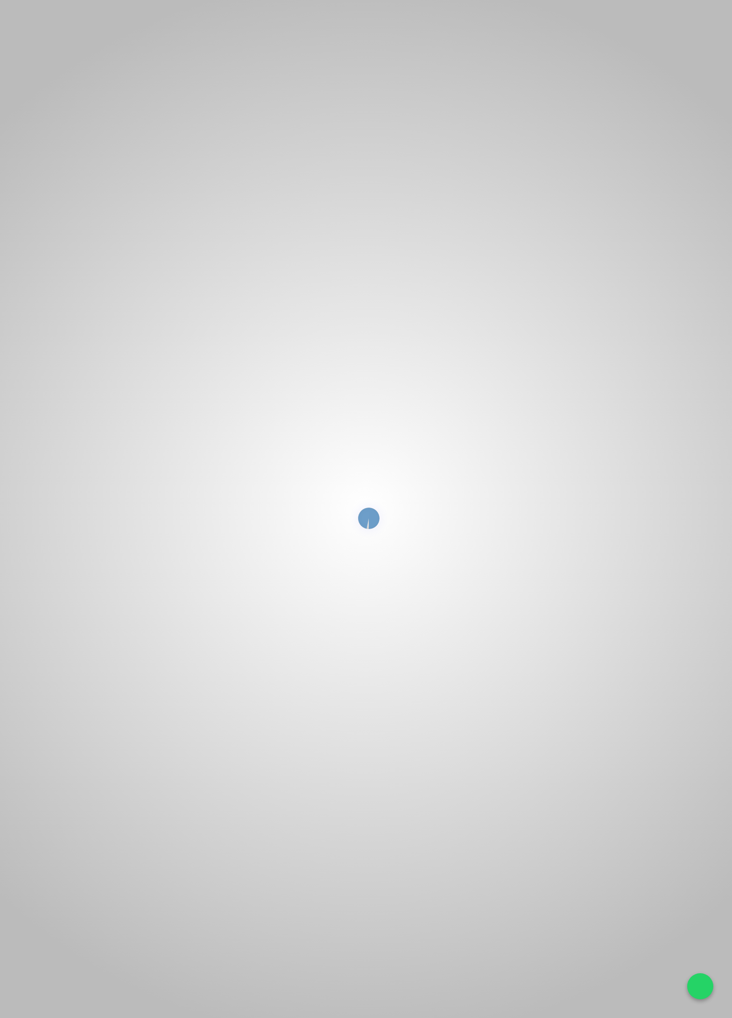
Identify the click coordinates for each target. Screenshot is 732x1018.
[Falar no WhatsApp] (700, 986)
